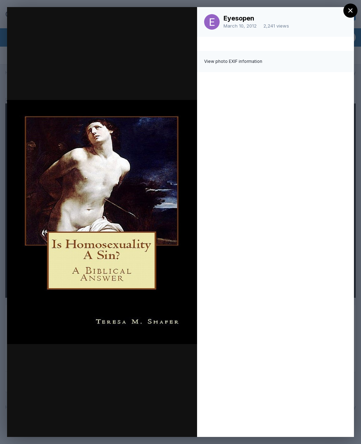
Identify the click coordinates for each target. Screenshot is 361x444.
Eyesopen (239, 18)
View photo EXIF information (233, 61)
